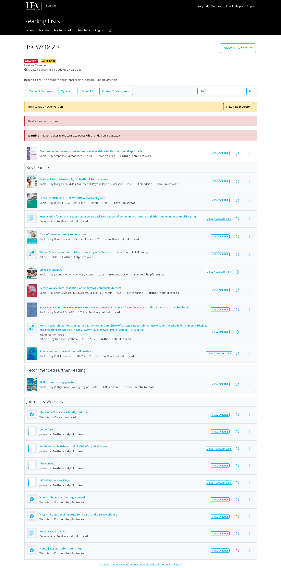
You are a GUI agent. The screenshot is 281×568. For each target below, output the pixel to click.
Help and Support (246, 6)
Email (229, 6)
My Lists (44, 30)
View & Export (236, 48)
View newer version (238, 106)
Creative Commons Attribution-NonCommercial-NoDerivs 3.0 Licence (140, 564)
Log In (99, 30)
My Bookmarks (63, 30)
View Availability (219, 219)
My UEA (210, 6)
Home (30, 30)
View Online (220, 153)
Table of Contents (41, 91)
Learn (221, 6)
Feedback (84, 30)
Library (199, 6)
